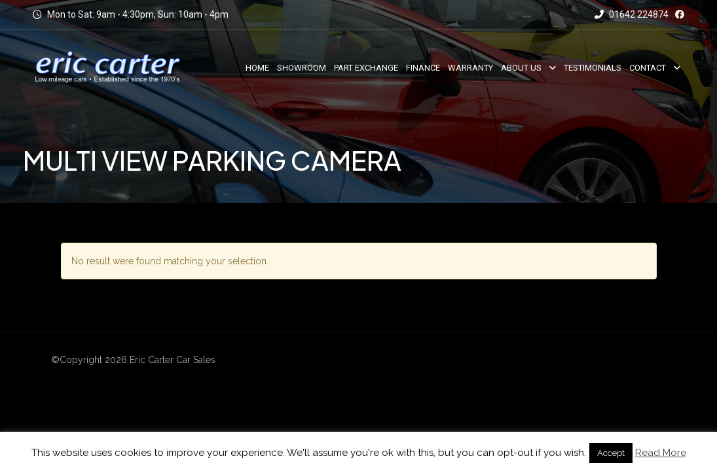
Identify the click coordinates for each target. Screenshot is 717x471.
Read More (660, 453)
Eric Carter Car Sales (172, 360)
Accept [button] (611, 453)
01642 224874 (632, 14)
